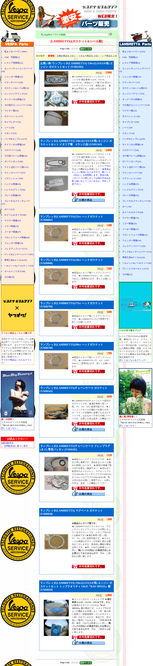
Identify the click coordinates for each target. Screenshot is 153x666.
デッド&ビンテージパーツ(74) (136, 251)
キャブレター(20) (130, 122)
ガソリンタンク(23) (131, 161)
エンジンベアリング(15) (15, 93)
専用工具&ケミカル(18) (133, 257)
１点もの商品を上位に (89, 56)
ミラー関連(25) (129, 223)
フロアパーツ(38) (12, 150)
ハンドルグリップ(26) (14, 189)
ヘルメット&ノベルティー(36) (136, 263)
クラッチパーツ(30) (13, 82)
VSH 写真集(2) (12, 57)
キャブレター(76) (12, 122)
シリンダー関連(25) (13, 77)
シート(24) (127, 127)
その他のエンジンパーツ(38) (18, 105)
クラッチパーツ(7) (131, 82)
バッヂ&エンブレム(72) (15, 139)
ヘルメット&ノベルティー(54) (18, 265)
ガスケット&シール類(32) (16, 88)
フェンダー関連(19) (13, 243)
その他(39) (9, 277)
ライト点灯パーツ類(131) (16, 167)
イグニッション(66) (13, 178)
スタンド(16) (128, 133)
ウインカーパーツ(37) (14, 172)
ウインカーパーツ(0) (132, 172)
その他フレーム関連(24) (133, 156)
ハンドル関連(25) (130, 184)
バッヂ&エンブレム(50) (133, 139)
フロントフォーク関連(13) (135, 235)
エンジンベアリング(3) (133, 93)
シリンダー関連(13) (131, 77)
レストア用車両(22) (13, 63)
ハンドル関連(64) (12, 184)
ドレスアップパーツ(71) (15, 249)
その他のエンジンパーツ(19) (136, 105)
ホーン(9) (126, 206)
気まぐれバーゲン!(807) (15, 51)
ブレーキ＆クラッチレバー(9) (136, 201)
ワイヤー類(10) (129, 110)
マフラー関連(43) (12, 220)
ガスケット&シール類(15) (134, 88)
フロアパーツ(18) (130, 150)
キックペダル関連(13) (14, 99)
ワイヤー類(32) (11, 110)
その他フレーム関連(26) (15, 156)
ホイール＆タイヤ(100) (15, 215)
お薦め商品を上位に (66, 56)
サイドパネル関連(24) (14, 144)
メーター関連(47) (12, 232)
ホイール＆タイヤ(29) (132, 212)
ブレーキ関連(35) (130, 195)
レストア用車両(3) (131, 63)
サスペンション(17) (13, 116)
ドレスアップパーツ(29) (133, 246)
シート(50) (9, 127)
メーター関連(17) (130, 229)
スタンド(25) (10, 133)
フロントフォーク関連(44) (17, 237)
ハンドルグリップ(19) (132, 189)
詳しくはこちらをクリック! (132, 360)
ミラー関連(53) (11, 226)
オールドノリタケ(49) (14, 271)
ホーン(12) (9, 209)
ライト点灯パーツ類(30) (133, 167)
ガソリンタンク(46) (13, 161)
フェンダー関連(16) (131, 240)
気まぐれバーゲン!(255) (133, 51)
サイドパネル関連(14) (132, 144)
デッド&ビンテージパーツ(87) (18, 254)
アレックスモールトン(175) (135, 268)
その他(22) (127, 274)
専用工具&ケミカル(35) (15, 260)
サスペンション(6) (131, 116)
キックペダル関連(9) (132, 99)
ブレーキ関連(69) (12, 195)
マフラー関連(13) (130, 218)
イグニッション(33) (131, 178)
